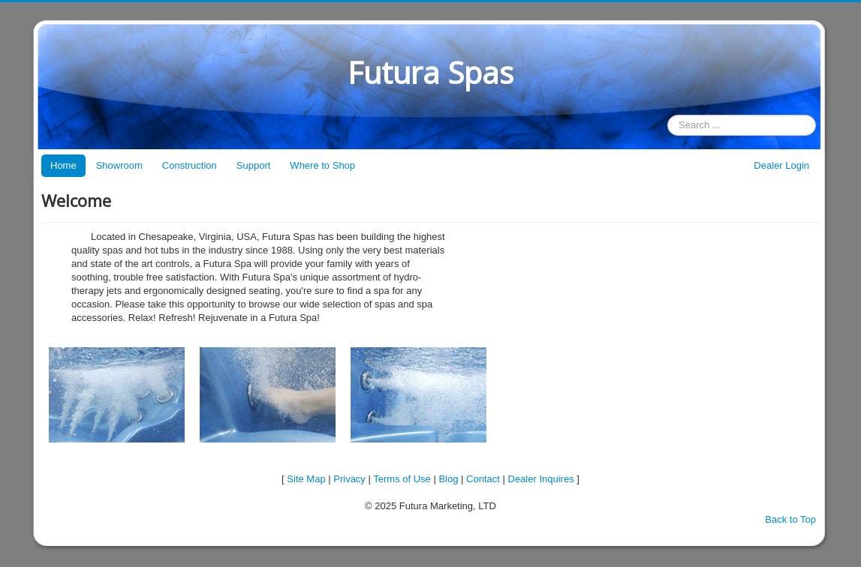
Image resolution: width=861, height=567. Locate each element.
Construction (189, 165)
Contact (483, 478)
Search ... (667, 115)
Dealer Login (781, 165)
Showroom (119, 165)
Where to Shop (322, 165)
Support (253, 165)
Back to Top (790, 519)
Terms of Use (402, 478)
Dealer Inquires (541, 478)
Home (63, 165)
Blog (448, 478)
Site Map (306, 478)
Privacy (349, 478)
